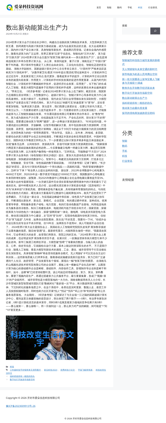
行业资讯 (152, 7)
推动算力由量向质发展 (134, 108)
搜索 (124, 25)
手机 (130, 7)
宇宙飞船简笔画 (85, 369)
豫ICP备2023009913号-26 (20, 406)
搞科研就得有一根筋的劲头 (22, 376)
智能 (109, 7)
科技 (140, 7)
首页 (99, 7)
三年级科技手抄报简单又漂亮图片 (25, 369)
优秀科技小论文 (67, 369)
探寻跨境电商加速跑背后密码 (138, 113)
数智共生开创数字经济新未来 (138, 88)
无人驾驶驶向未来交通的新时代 (139, 69)
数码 (119, 7)
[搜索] (155, 31)
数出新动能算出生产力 (134, 98)
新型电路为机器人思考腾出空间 (139, 74)
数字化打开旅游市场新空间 (22, 379)
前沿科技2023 (50, 369)
